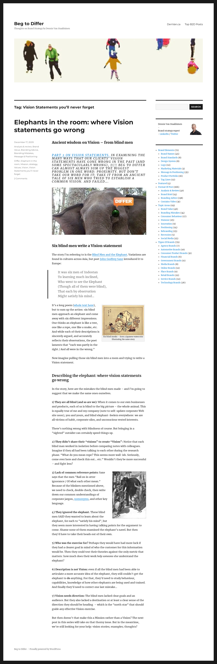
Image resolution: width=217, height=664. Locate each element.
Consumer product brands (174, 253)
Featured (162, 183)
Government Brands (171, 260)
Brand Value (167, 209)
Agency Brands (168, 245)
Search (196, 107)
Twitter (174, 134)
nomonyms (81, 498)
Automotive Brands (170, 249)
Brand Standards (169, 157)
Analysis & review (23, 146)
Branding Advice (29, 150)
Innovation (166, 223)
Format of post (165, 187)
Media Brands (168, 264)
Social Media (167, 238)
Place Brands (167, 271)
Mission (24, 164)
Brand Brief (166, 194)
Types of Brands (166, 242)
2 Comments (20, 178)
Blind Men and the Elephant (109, 254)
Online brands (168, 268)
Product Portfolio (169, 176)
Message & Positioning (25, 156)
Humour (165, 220)
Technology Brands (171, 282)
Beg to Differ (29, 23)
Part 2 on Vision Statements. (81, 155)
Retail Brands (167, 275)
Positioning (166, 227)
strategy (33, 164)
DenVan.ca (173, 24)
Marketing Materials (171, 168)
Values (17, 167)
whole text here (84, 305)
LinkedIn (164, 134)
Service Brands (168, 279)
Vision (25, 167)
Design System (168, 161)
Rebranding (167, 231)
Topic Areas (164, 205)
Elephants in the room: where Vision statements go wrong (73, 126)
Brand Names (167, 154)
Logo (163, 165)
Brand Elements (166, 150)
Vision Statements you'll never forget (26, 170)
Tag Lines (166, 179)
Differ (17, 161)
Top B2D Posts (194, 24)
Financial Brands (169, 257)
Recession (166, 234)
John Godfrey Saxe (111, 259)
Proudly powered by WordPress (45, 649)
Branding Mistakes (23, 153)
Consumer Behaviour (171, 216)
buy (113, 165)
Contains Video (168, 201)
